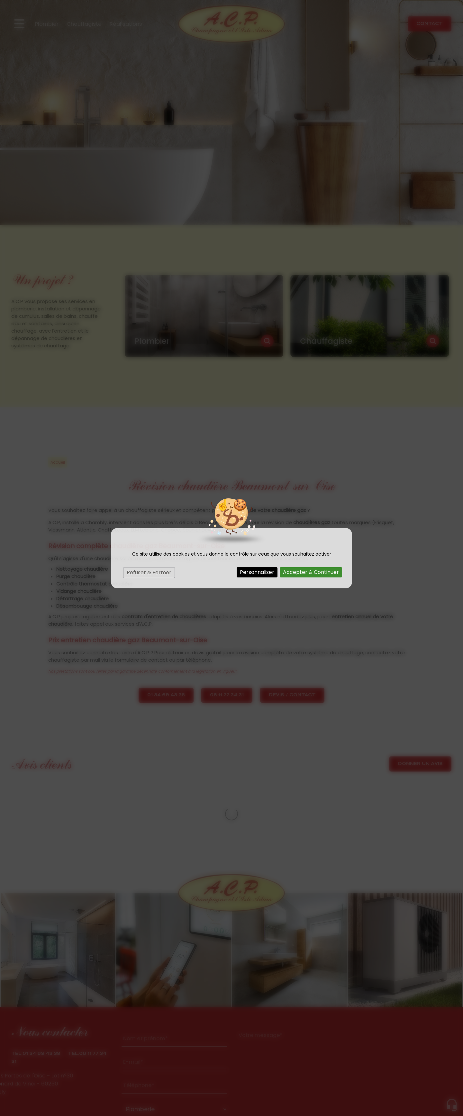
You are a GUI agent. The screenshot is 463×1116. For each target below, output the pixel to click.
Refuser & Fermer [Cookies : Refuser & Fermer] (149, 572)
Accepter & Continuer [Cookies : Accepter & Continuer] (311, 572)
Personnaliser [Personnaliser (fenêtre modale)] (257, 572)
